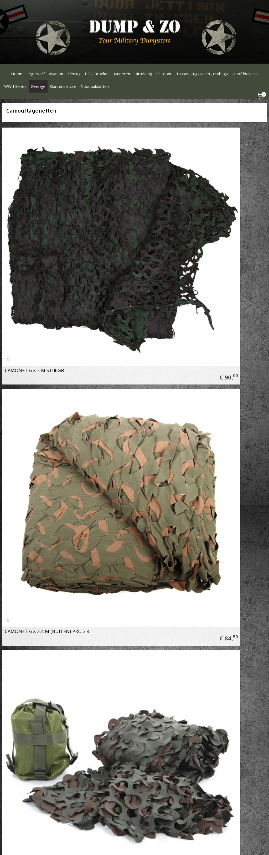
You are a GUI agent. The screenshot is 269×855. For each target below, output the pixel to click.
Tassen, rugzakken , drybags (202, 73)
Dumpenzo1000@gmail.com (28, 711)
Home (16, 73)
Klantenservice (63, 86)
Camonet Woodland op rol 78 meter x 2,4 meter (193, 415)
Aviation (56, 73)
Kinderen (122, 73)
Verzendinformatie (107, 723)
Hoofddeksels (245, 73)
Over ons (99, 705)
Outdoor (164, 73)
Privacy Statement (107, 734)
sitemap (130, 845)
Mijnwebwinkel (207, 845)
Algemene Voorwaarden (112, 729)
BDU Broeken (97, 73)
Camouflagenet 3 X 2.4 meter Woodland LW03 (56, 415)
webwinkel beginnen (161, 845)
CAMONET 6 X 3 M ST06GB (34, 262)
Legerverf (36, 73)
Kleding (74, 73)
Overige (38, 86)
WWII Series (15, 86)
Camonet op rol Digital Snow (37, 568)
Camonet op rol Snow (163, 568)
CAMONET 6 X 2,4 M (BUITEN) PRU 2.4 (181, 262)
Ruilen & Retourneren (110, 711)
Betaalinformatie (106, 717)
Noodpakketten (95, 86)
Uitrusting (143, 73)
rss (141, 845)
